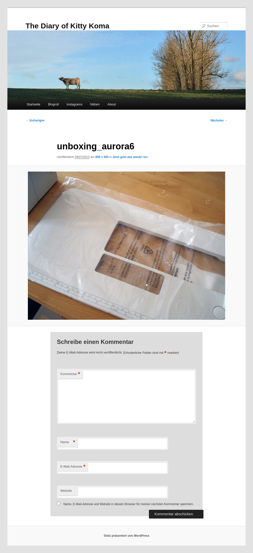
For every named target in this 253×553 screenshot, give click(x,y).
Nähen (95, 104)
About (112, 104)
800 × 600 (102, 157)
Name (67, 442)
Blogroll (53, 104)
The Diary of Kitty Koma (67, 26)
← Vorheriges (34, 120)
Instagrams (74, 104)
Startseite (33, 104)
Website (66, 491)
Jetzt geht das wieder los (129, 157)
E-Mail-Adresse (72, 466)
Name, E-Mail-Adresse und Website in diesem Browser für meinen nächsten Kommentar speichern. (128, 504)
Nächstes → (219, 120)
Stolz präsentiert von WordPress (126, 535)
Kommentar (70, 374)
